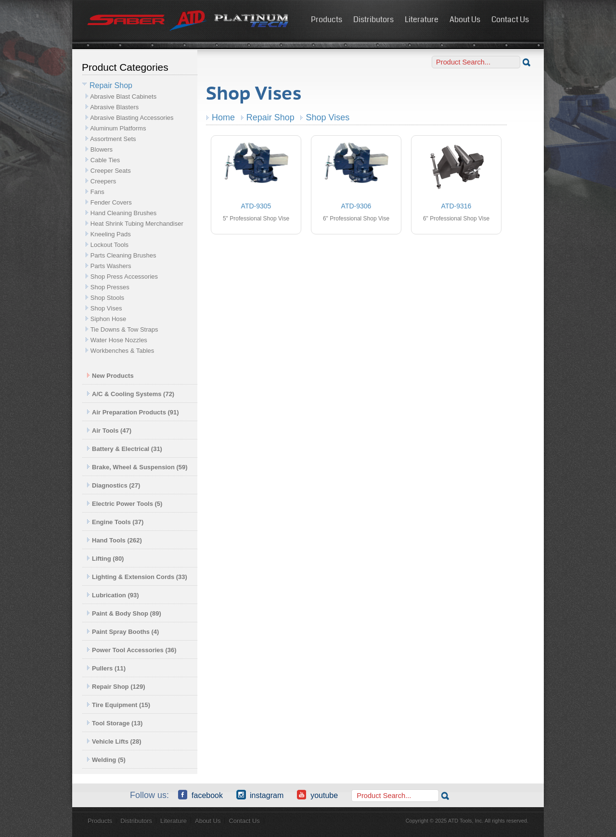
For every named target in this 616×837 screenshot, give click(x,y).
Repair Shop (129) (116, 686)
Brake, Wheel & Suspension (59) (137, 467)
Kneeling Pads (110, 234)
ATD (188, 21)
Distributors (373, 19)
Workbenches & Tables (122, 350)
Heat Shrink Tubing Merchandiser (136, 223)
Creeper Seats (110, 170)
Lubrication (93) (113, 595)
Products (326, 19)
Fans (97, 191)
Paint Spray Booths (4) (123, 631)
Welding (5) (106, 759)
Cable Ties (105, 160)
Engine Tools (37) (115, 522)
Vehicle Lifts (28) (114, 741)
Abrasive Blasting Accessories (131, 117)
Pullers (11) (106, 668)
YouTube (317, 794)
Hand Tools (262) (114, 540)
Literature (421, 19)
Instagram (259, 794)
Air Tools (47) (109, 430)
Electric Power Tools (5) (124, 503)
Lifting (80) (105, 558)
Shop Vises (106, 308)
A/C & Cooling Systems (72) (130, 394)
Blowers (101, 149)
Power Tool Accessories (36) (132, 650)
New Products (110, 375)
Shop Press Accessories (124, 276)
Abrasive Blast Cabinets (123, 96)
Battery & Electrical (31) (124, 448)
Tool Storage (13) (114, 723)
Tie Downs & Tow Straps (124, 329)
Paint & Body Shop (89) (124, 613)
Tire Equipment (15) (118, 704)
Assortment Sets (113, 138)
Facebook (200, 794)
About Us (464, 19)
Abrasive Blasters (114, 107)
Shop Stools (107, 297)
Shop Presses (109, 287)
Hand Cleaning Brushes (123, 213)
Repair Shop (270, 117)
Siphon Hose (108, 318)
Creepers (103, 181)
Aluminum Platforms (118, 128)
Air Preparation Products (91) (133, 412)
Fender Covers (111, 202)
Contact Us (510, 19)
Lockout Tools (109, 244)
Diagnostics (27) (113, 485)
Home (223, 117)
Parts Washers (110, 266)
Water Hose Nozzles (118, 340)
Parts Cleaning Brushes (123, 255)
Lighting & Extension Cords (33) (137, 576)
